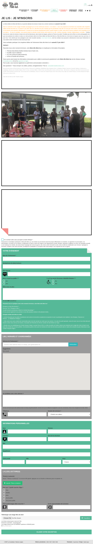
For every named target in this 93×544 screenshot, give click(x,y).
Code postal (6, 458)
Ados (6, 495)
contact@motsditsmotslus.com (56, 65)
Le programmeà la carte (34, 11)
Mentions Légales (21, 541)
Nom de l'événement (9, 255)
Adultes (6, 492)
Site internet (6, 270)
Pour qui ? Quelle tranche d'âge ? (13, 487)
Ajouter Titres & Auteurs (12, 483)
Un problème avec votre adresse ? (13, 393)
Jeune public (8, 498)
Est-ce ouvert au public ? (11, 278)
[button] (8, 114)
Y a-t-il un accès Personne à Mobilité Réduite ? (61, 278)
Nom (4, 428)
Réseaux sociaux (87, 11)
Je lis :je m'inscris (54, 11)
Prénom (50, 428)
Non (5, 283)
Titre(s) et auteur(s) (8, 476)
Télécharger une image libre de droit (12, 514)
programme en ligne (24, 61)
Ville (27, 458)
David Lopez (86, 541)
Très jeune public (9, 500)
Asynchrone (75, 541)
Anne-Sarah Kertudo (46, 38)
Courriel (6, 435)
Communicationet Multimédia (73, 11)
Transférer (86, 518)
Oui (5, 281)
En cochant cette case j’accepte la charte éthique (17, 239)
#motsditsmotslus (8, 61)
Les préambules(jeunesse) (63, 11)
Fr (85, 4)
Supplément (6, 451)
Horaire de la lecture (54, 411)
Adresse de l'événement (10, 341)
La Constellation (12, 541)
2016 (47, 541)
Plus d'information (6, 525)
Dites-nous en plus (8, 286)
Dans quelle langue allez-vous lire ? (13, 503)
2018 (54, 541)
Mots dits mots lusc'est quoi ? (24, 11)
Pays (64, 458)
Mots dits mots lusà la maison (45, 11)
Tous (5, 490)
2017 (50, 541)
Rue (4, 443)
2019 (57, 541)
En (85, 5)
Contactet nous (80, 11)
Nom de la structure (54, 435)
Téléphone (6, 411)
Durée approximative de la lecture (58, 503)
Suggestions (6, 348)
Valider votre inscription (46, 532)
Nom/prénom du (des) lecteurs (12, 263)
